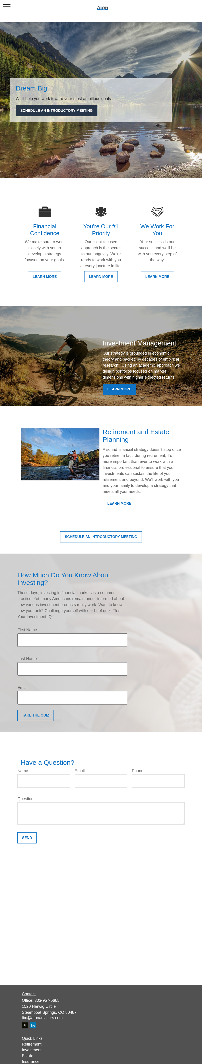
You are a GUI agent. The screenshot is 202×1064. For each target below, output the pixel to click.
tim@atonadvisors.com (42, 1018)
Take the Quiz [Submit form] (35, 715)
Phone (137, 771)
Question (25, 799)
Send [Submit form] (27, 838)
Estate (27, 1056)
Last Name (27, 658)
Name (22, 771)
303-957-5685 (47, 1000)
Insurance (30, 1061)
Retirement (31, 1044)
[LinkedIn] (33, 1025)
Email (22, 687)
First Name (27, 630)
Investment (31, 1050)
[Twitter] (25, 1025)
